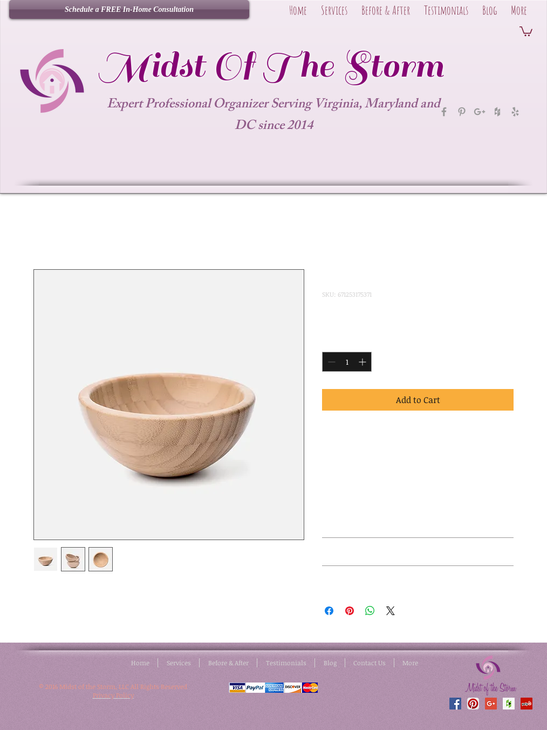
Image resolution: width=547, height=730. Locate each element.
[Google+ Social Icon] (491, 703)
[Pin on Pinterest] (349, 610)
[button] (525, 30)
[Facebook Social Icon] (455, 703)
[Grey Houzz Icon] (497, 112)
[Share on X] (390, 610)
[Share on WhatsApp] (370, 610)
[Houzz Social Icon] (509, 703)
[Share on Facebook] (329, 610)
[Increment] (363, 361)
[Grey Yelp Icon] (515, 112)
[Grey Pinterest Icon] (462, 112)
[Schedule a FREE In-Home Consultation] (129, 9)
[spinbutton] (347, 361)
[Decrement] (330, 361)
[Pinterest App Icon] (473, 703)
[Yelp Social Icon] (526, 703)
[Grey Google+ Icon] (480, 112)
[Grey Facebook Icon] (444, 112)
